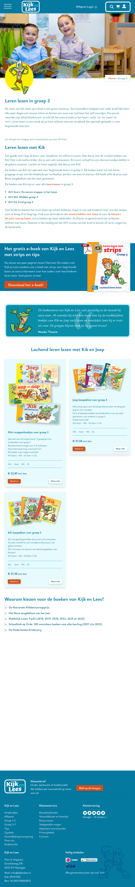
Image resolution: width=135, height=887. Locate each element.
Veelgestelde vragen (50, 824)
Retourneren (46, 820)
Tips (6, 828)
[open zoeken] (112, 6)
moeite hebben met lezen (83, 342)
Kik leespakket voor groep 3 (24, 660)
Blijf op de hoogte (89, 788)
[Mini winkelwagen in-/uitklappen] (118, 6)
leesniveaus (53, 312)
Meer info (55, 609)
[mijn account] (124, 6)
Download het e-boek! (26, 412)
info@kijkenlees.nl (21, 872)
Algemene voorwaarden (52, 828)
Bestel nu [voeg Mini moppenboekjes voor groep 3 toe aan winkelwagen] (14, 609)
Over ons (9, 840)
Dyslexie (9, 832)
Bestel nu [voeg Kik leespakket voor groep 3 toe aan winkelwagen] (14, 709)
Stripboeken (11, 812)
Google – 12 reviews (94, 817)
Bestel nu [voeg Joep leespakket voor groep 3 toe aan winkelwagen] (79, 576)
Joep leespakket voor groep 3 (90, 528)
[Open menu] (7, 6)
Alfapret (9, 816)
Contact (43, 836)
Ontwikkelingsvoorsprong (18, 836)
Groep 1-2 (10, 820)
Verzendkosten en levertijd (53, 816)
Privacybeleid (46, 832)
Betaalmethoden (48, 812)
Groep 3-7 (10, 824)
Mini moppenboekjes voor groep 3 (28, 560)
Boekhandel (10, 844)
